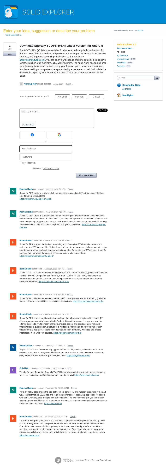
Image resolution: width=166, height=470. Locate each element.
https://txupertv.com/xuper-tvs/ (67, 333)
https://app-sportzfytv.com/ (86, 375)
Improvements (123, 59)
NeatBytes (127, 95)
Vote (10, 54)
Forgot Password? (28, 163)
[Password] (45, 156)
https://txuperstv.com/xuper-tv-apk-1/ (36, 256)
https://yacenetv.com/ (29, 435)
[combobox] (136, 78)
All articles (126, 89)
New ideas (121, 62)
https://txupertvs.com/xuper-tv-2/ (54, 281)
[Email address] (45, 148)
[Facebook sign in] (32, 135)
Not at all (64, 97)
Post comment (86, 175)
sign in (140, 30)
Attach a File (29, 125)
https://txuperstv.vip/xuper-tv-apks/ (35, 199)
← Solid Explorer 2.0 (12, 35)
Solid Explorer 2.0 (126, 44)
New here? (46, 168)
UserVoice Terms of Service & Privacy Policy (93, 460)
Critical (98, 97)
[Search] (157, 78)
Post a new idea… (125, 48)
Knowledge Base (131, 85)
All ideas (121, 52)
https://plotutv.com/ (53, 403)
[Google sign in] (59, 135)
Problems (121, 66)
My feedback (122, 55)
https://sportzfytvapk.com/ (32, 60)
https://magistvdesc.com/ (78, 355)
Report (70, 189)
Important (81, 97)
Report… (69, 84)
